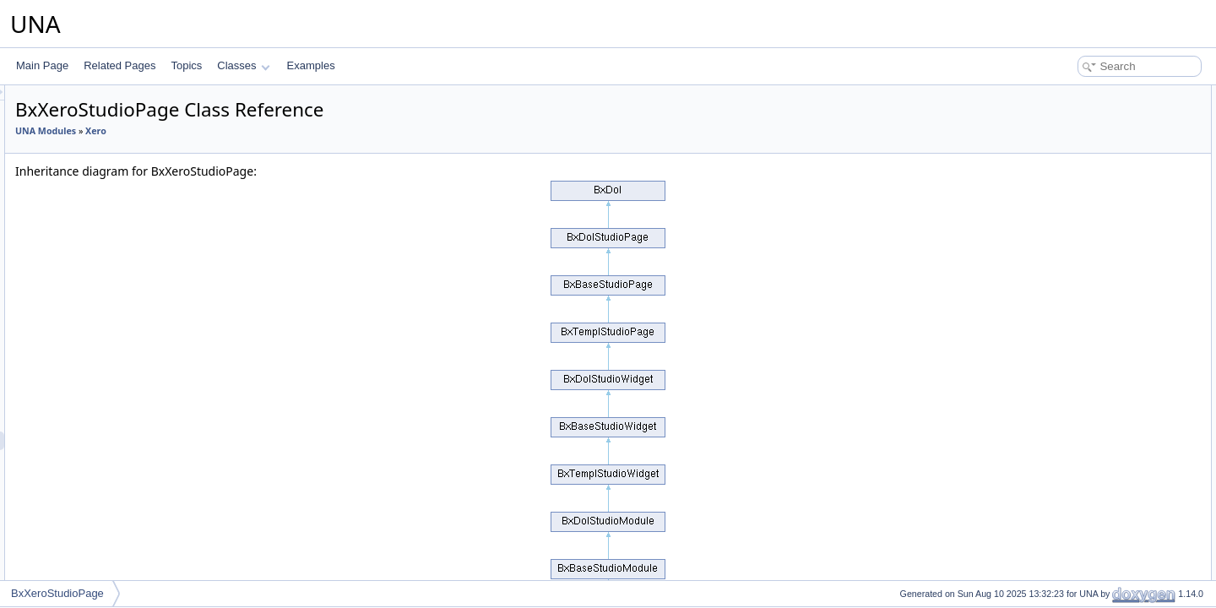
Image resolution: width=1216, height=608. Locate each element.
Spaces (77, 125)
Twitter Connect (95, 255)
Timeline (79, 218)
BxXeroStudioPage (116, 441)
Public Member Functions (1085, 94)
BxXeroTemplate (110, 459)
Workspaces (88, 329)
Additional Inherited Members (1093, 243)
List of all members (1070, 336)
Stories (75, 143)
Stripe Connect (93, 181)
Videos (75, 274)
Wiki (69, 311)
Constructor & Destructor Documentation (1119, 262)
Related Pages (119, 65)
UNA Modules (256, 131)
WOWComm (88, 292)
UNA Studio (72, 515)
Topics (186, 65)
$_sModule (1069, 206)
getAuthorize (1073, 169)
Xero (70, 348)
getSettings (1070, 150)
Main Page (42, 65)
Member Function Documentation (1102, 299)
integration (83, 496)
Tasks (73, 199)
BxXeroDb (96, 385)
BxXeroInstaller (107, 478)
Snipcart (78, 88)
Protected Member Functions (1093, 132)
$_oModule (1069, 225)
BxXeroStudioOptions (122, 422)
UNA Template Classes (98, 534)
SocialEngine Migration (112, 106)
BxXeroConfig (104, 366)
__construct (1071, 113)
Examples (311, 65)
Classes (243, 65)
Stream (76, 162)
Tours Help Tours (98, 236)
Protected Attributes (1072, 187)
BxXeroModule (106, 404)
